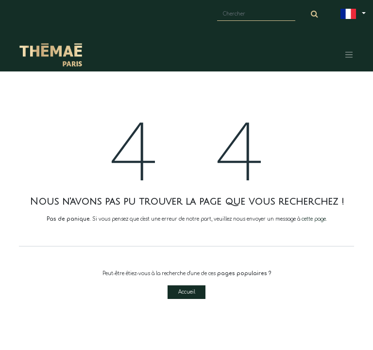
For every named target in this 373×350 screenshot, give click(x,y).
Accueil (186, 292)
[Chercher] (314, 14)
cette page (314, 219)
